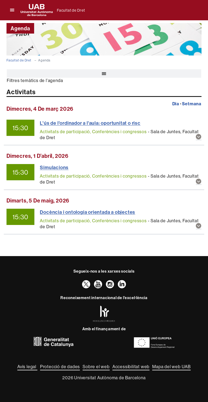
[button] (199, 137)
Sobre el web (96, 366)
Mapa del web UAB (171, 366)
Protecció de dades (60, 366)
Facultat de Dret (71, 10)
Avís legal (27, 366)
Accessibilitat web (131, 366)
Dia (175, 103)
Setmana (192, 103)
